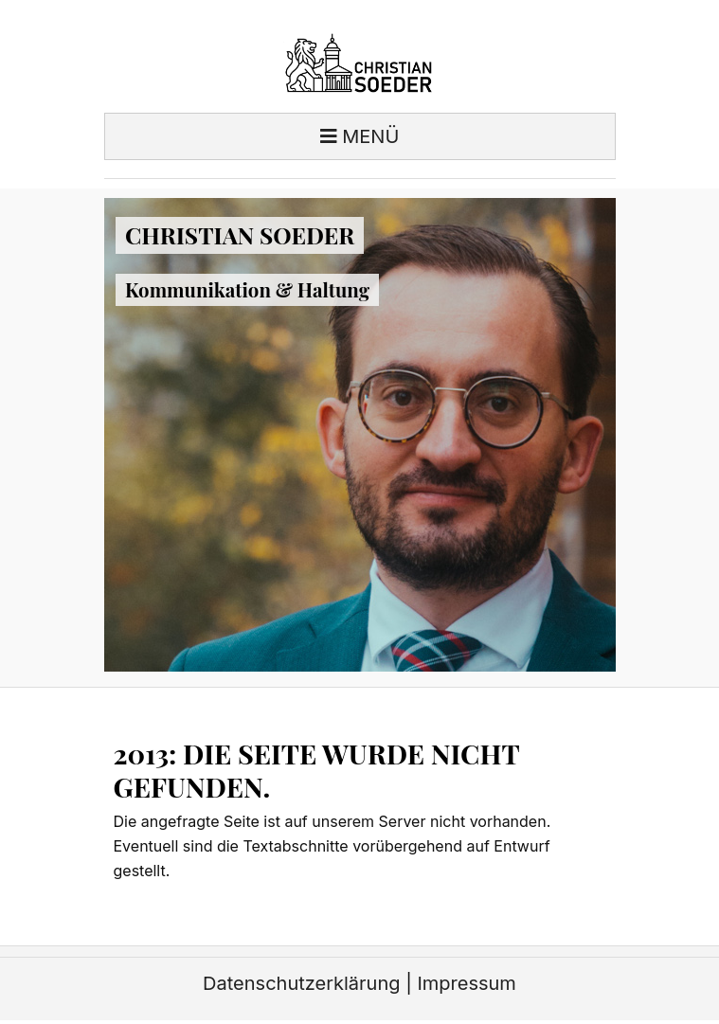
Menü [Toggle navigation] (360, 136)
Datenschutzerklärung (301, 983)
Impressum (466, 983)
